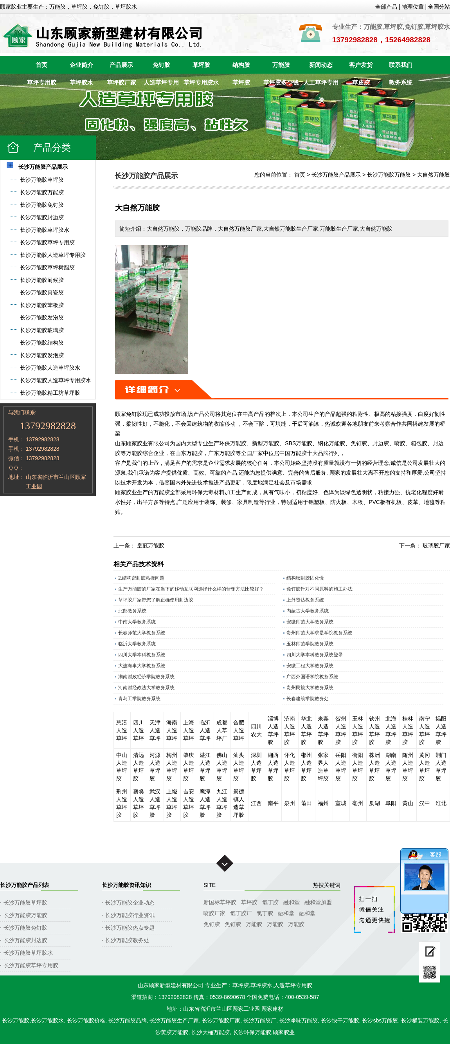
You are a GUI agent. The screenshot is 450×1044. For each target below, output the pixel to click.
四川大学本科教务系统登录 (314, 654)
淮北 (441, 803)
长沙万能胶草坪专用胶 (31, 965)
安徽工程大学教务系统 (309, 665)
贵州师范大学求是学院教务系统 (319, 633)
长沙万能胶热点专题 (130, 928)
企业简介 (81, 64)
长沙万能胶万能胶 (389, 175)
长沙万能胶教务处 (127, 940)
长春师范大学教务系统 (141, 633)
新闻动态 (321, 64)
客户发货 (361, 64)
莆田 (306, 803)
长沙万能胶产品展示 (336, 175)
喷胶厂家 (214, 913)
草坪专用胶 (41, 82)
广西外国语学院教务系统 (312, 676)
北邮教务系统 (132, 611)
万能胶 (281, 64)
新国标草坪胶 (219, 902)
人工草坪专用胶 (320, 85)
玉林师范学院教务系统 (309, 644)
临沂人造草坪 (205, 730)
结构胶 (241, 64)
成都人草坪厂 (221, 730)
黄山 (407, 803)
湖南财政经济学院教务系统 (146, 676)
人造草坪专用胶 (161, 85)
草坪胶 (201, 64)
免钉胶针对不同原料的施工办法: (319, 589)
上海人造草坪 (188, 730)
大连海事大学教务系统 (141, 665)
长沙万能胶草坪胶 (25, 903)
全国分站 (439, 7)
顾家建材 (272, 1009)
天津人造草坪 (154, 730)
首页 (41, 64)
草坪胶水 (81, 82)
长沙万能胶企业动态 (130, 903)
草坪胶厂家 (121, 82)
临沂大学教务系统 (137, 644)
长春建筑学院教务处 (307, 698)
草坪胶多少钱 (281, 82)
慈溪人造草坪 (121, 730)
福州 (323, 803)
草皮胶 (361, 82)
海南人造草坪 (171, 730)
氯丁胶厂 (241, 913)
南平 (273, 803)
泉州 (289, 803)
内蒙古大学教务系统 (307, 611)
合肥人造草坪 (238, 730)
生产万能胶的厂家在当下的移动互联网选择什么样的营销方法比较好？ (191, 589)
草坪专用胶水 (201, 82)
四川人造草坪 (138, 730)
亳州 (357, 803)
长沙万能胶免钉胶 (25, 928)
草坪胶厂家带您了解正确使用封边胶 (155, 600)
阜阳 (390, 803)
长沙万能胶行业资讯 (130, 915)
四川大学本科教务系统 (141, 654)
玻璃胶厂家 (436, 545)
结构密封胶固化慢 (305, 578)
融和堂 (291, 902)
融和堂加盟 (318, 902)
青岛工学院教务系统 (139, 698)
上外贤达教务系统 (305, 600)
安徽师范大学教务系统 (309, 622)
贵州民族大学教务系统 (309, 687)
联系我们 (400, 64)
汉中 (424, 803)
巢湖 (374, 803)
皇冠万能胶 (150, 545)
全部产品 (386, 7)
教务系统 (400, 82)
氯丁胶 (270, 902)
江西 (256, 803)
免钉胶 (161, 64)
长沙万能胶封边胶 (25, 940)
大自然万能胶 (433, 175)
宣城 (340, 803)
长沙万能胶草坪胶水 (28, 953)
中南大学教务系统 (137, 622)
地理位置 (413, 7)
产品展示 (121, 64)
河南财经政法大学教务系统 (146, 687)
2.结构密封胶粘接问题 (141, 578)
